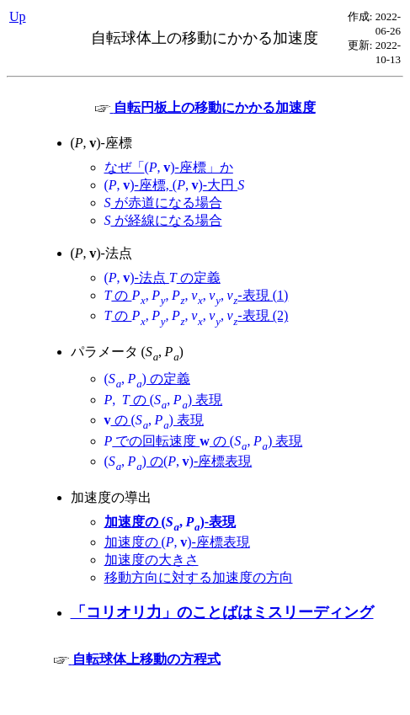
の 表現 (163, 399)
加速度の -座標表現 (177, 542)
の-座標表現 (178, 461)
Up (17, 16)
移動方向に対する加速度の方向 (198, 577)
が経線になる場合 (163, 220)
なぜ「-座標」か (168, 167)
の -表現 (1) (196, 295)
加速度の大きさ (151, 559)
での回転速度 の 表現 (203, 441)
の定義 (147, 378)
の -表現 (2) (196, 315)
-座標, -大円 (174, 185)
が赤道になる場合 (163, 202)
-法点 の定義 (162, 277)
